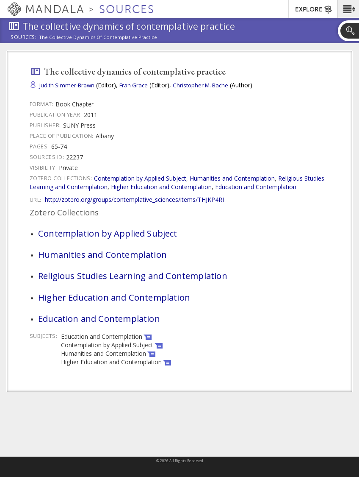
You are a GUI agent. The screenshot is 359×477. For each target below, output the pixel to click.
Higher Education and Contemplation (161, 187)
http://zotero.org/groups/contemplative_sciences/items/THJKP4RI (134, 199)
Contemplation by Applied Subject (140, 178)
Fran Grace (133, 85)
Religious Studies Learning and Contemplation (132, 276)
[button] (348, 9)
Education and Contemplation (255, 187)
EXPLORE (314, 10)
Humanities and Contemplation (232, 178)
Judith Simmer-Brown (66, 85)
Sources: (24, 38)
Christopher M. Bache (200, 85)
